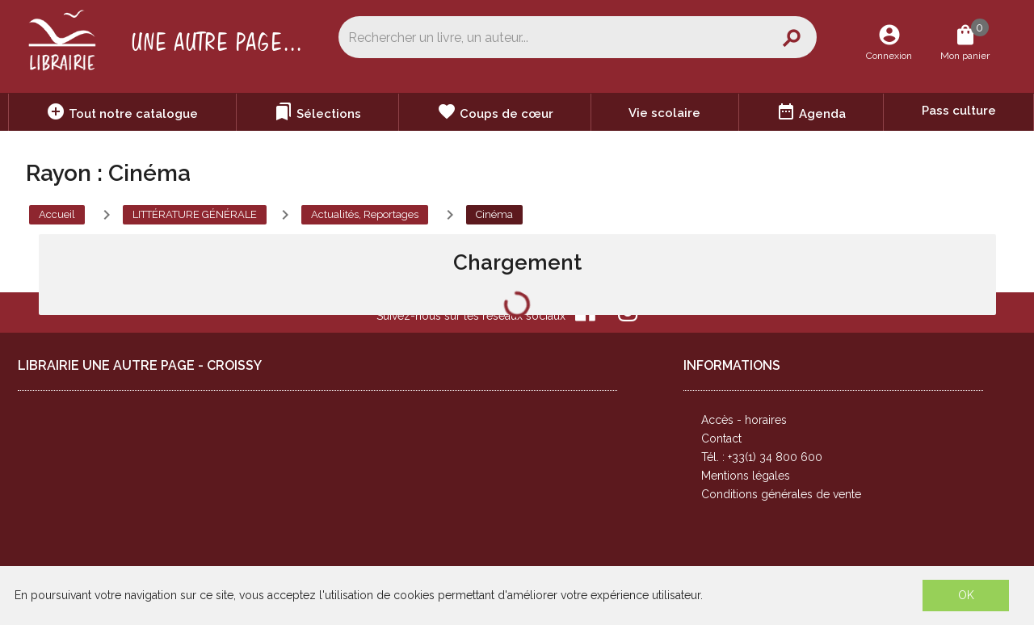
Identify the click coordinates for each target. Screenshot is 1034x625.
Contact (721, 438)
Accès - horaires (744, 419)
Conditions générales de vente (781, 494)
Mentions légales (745, 475)
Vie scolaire (664, 113)
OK (966, 595)
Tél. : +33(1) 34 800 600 (761, 457)
